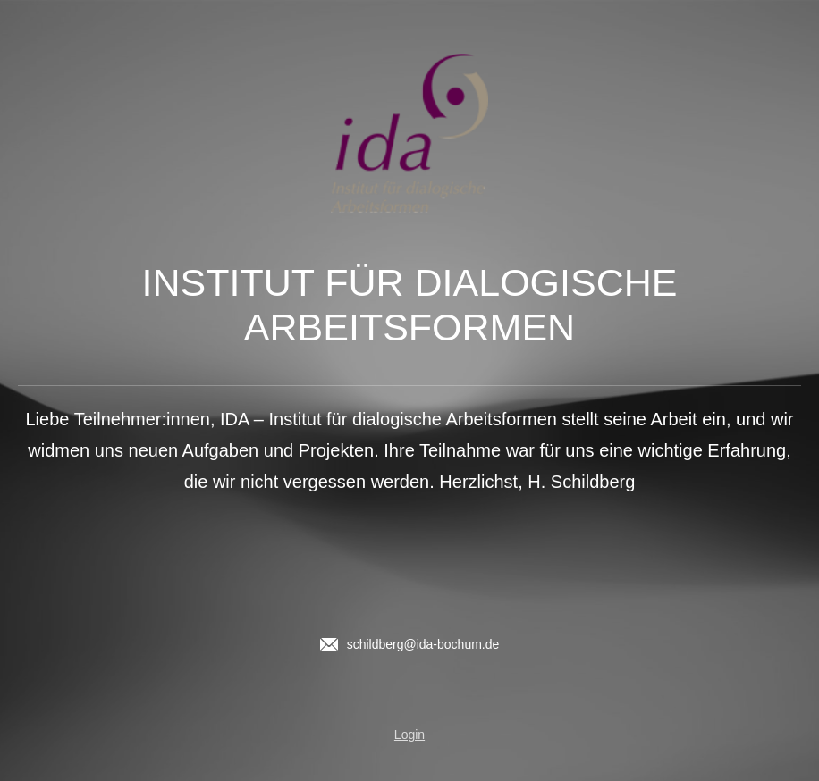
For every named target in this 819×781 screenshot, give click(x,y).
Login (409, 734)
